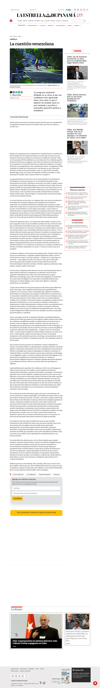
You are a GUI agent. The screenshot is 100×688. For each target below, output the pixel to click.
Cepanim (77, 25)
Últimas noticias (77, 190)
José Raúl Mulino (60, 25)
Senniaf (70, 25)
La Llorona (42, 25)
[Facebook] (81, 9)
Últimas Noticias (32, 25)
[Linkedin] (19, 92)
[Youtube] (87, 9)
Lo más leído (77, 222)
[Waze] (44, 682)
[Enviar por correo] (22, 92)
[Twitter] (11, 92)
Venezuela (50, 25)
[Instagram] (84, 9)
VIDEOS (77, 51)
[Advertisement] (36, 581)
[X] (78, 9)
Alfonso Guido (16, 95)
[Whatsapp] (16, 92)
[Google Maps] (40, 682)
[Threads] (74, 9)
